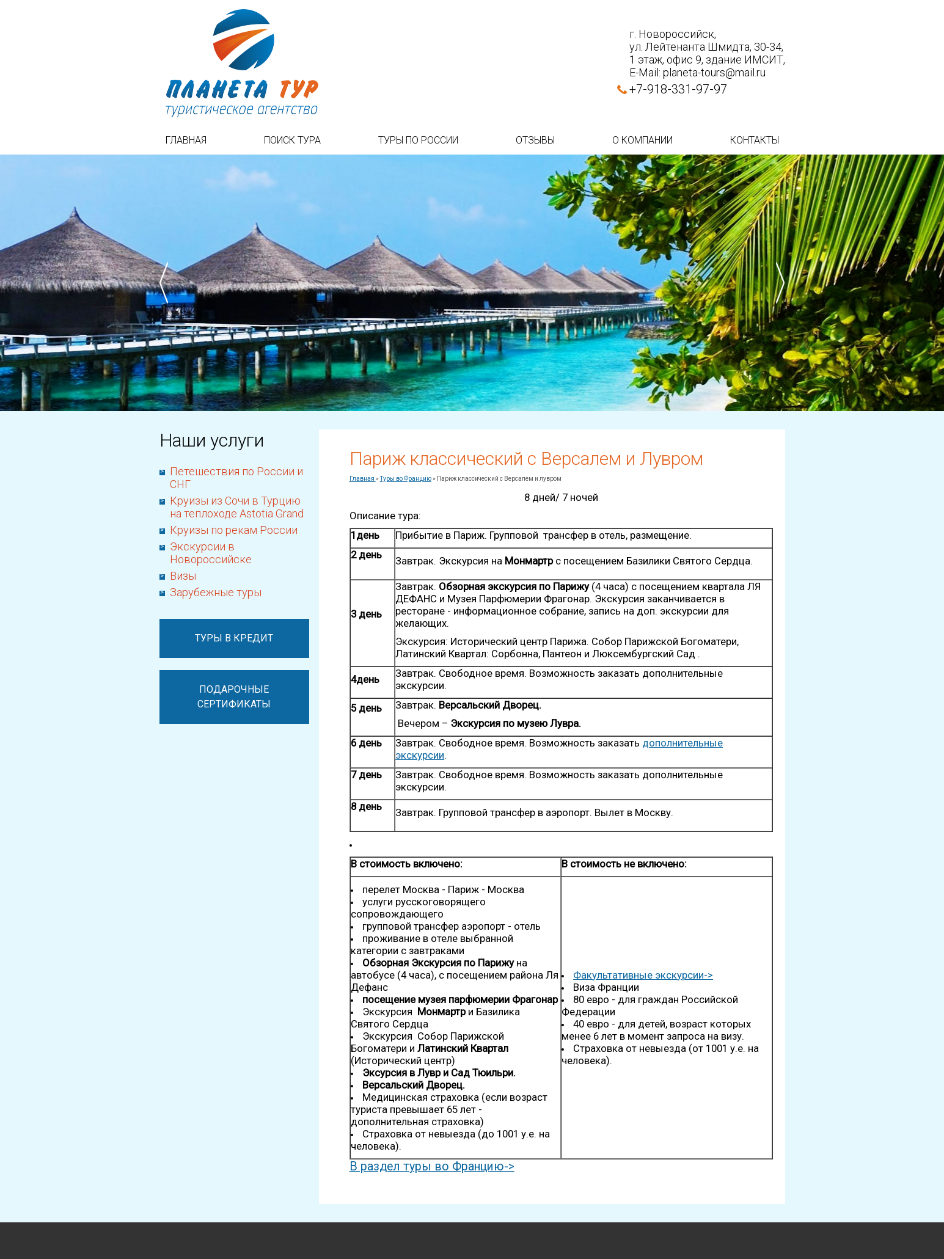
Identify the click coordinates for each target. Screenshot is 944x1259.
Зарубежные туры (216, 592)
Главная (186, 140)
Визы (183, 575)
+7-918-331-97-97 (678, 89)
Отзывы (535, 140)
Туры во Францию (405, 478)
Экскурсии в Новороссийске (211, 553)
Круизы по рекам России (234, 530)
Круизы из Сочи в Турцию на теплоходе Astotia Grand (237, 507)
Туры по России (418, 140)
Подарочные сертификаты (234, 697)
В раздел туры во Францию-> (431, 1166)
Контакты (754, 140)
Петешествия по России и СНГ (237, 478)
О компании (642, 140)
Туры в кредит (234, 638)
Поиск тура (292, 140)
